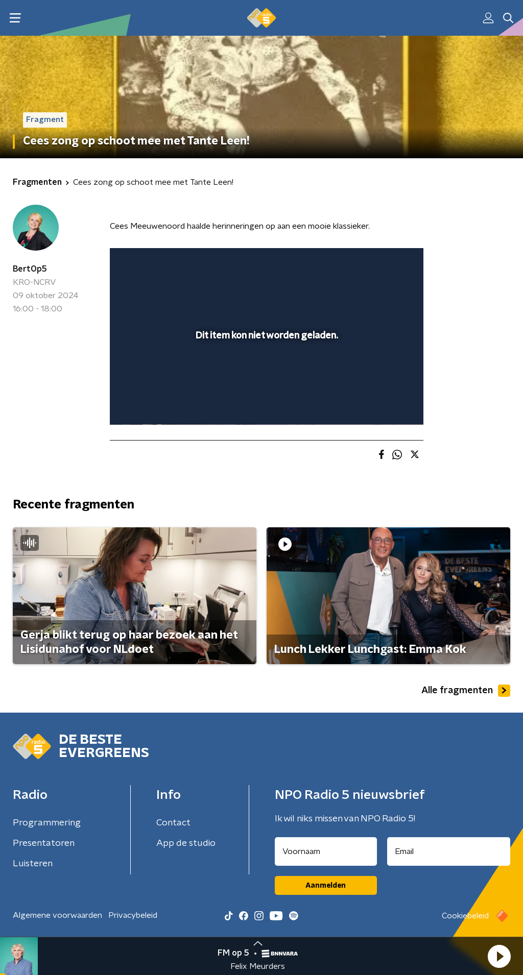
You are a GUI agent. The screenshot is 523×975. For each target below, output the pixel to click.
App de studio (186, 843)
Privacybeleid (132, 915)
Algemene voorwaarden (57, 915)
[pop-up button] (380, 402)
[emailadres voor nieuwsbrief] (449, 851)
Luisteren (33, 863)
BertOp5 (30, 269)
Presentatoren (44, 843)
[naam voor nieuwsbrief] (326, 851)
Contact (173, 822)
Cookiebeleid (465, 916)
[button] (499, 956)
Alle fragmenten (465, 691)
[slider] (265, 376)
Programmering (47, 822)
